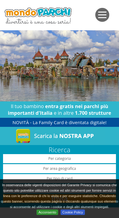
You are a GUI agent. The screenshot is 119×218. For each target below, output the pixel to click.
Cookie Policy (72, 212)
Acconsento (47, 212)
